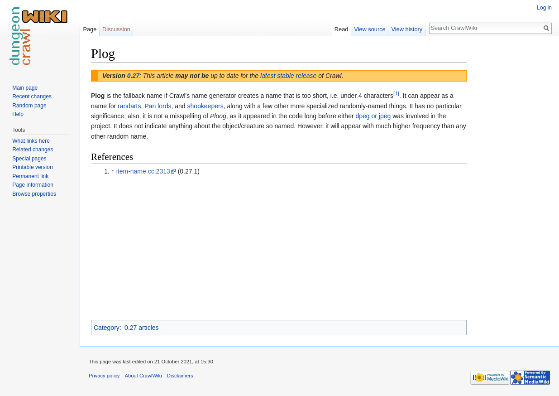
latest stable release (288, 75)
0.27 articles (141, 327)
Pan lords (157, 106)
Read (341, 29)
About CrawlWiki (143, 375)
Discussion (116, 29)
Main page (25, 88)
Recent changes (32, 96)
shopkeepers (205, 106)
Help (18, 114)
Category (106, 327)
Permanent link (30, 176)
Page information (32, 185)
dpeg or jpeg (373, 116)
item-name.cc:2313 (143, 171)
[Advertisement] (512, 181)
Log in (544, 8)
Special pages (29, 158)
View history (406, 29)
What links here (31, 141)
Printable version (32, 167)
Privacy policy (104, 375)
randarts (129, 106)
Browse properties (34, 194)
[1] (396, 94)
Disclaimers (180, 375)
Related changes (32, 149)
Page (89, 29)
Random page (29, 105)
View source (369, 29)
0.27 (133, 75)
